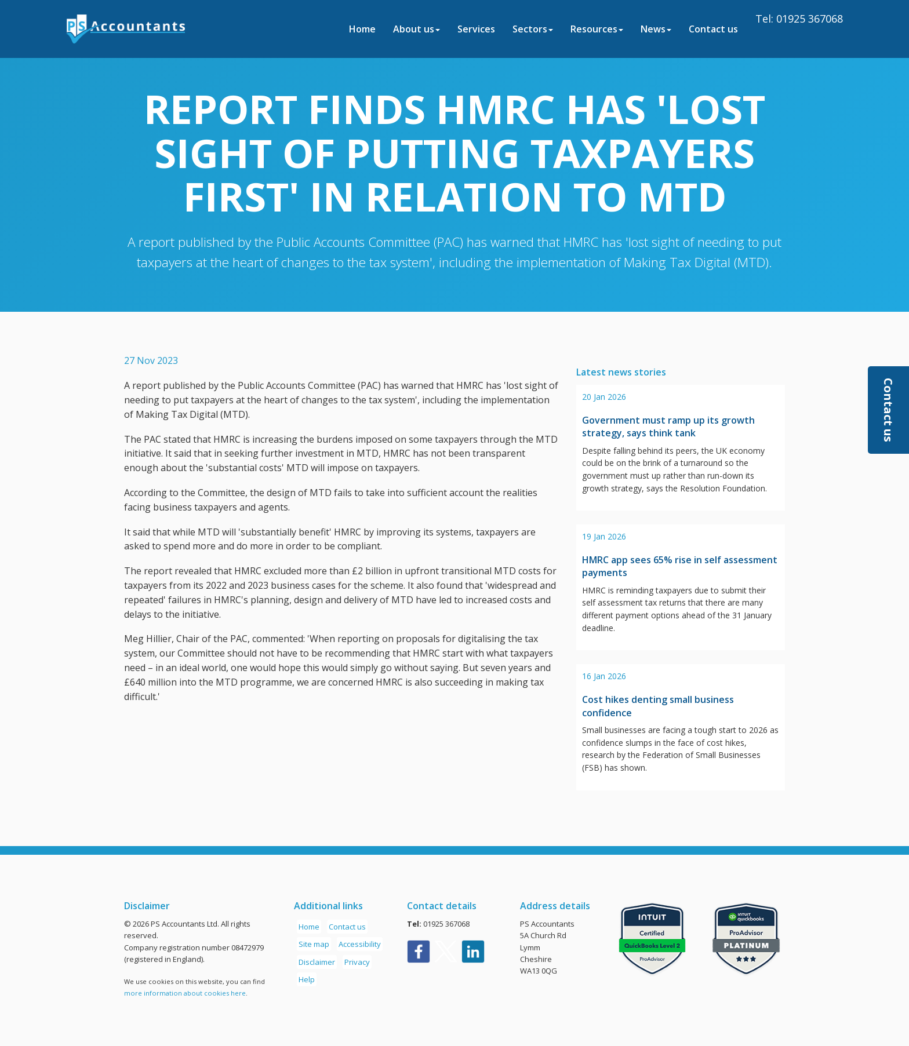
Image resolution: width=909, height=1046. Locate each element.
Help (307, 979)
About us (416, 29)
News (656, 29)
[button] (888, 410)
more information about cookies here (185, 993)
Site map (314, 944)
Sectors (532, 29)
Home (362, 29)
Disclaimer (317, 962)
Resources (596, 29)
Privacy (357, 962)
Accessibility (360, 944)
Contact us (713, 29)
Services (476, 29)
